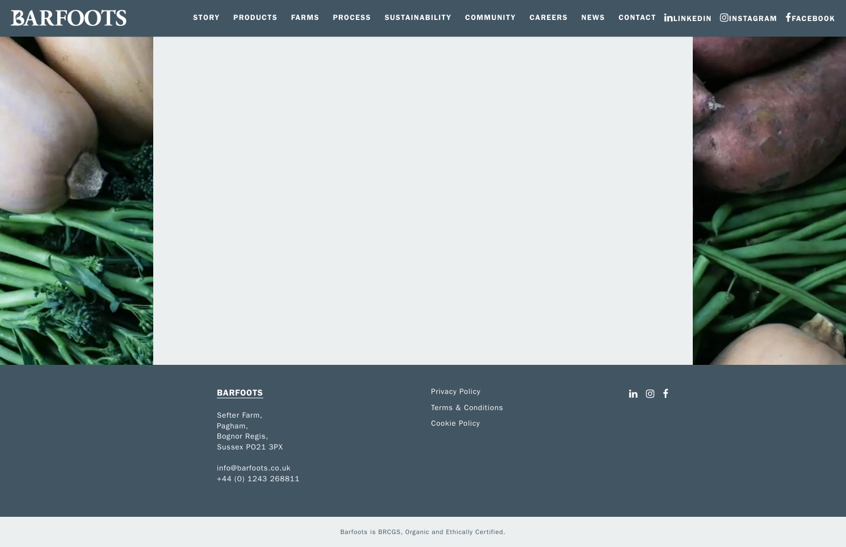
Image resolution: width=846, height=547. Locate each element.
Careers (548, 17)
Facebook (813, 18)
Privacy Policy (456, 391)
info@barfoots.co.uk (254, 468)
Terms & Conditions (467, 407)
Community (490, 17)
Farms (305, 17)
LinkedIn (692, 18)
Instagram (753, 18)
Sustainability (418, 17)
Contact (637, 17)
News (593, 17)
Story (206, 17)
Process (352, 17)
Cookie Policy (455, 423)
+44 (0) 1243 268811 (258, 478)
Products (256, 17)
